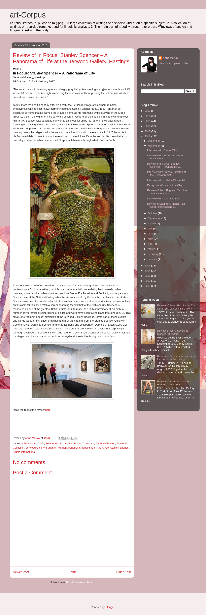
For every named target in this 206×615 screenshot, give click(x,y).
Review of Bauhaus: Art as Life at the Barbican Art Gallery (176, 358)
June (151, 233)
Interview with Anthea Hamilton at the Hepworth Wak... (166, 173)
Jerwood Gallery (35, 447)
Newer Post (21, 572)
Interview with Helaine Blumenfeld (166, 180)
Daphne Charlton (105, 443)
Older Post (123, 572)
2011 (148, 285)
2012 (148, 280)
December (154, 140)
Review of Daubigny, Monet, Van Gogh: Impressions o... (166, 205)
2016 (148, 136)
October (153, 213)
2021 (148, 110)
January (153, 259)
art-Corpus (28, 15)
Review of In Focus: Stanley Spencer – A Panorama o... (164, 165)
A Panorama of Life (33, 443)
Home (72, 572)
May (150, 238)
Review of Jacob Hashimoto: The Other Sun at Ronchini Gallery (176, 307)
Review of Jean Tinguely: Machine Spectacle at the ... (167, 192)
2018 (148, 126)
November (154, 145)
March (152, 248)
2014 (148, 270)
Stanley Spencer (119, 447)
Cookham (88, 443)
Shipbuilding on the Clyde (94, 447)
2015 (148, 265)
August (152, 223)
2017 (148, 131)
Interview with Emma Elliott (162, 150)
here (47, 409)
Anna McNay (170, 57)
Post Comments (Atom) (79, 582)
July (150, 228)
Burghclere (75, 443)
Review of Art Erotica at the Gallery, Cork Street (173, 383)
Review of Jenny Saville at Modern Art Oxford (172, 332)
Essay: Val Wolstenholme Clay (164, 185)
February (153, 254)
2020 (148, 116)
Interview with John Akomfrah (164, 198)
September (154, 218)
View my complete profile (173, 63)
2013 (148, 275)
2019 (148, 121)
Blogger (109, 607)
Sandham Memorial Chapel (62, 447)
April (151, 243)
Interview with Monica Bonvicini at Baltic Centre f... (166, 157)
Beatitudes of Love (56, 443)
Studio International (24, 451)
